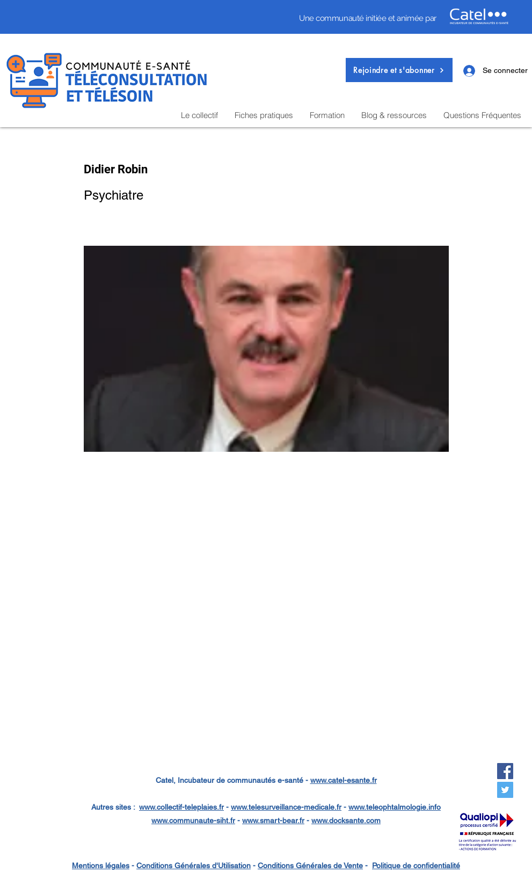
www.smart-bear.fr (273, 820)
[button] (399, 70)
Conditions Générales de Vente (310, 865)
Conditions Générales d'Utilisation (193, 865)
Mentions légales (100, 865)
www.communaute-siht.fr (193, 820)
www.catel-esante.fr (343, 780)
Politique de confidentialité (416, 865)
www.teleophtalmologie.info (394, 807)
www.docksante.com (346, 820)
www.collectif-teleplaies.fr (181, 807)
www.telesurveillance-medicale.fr (286, 807)
